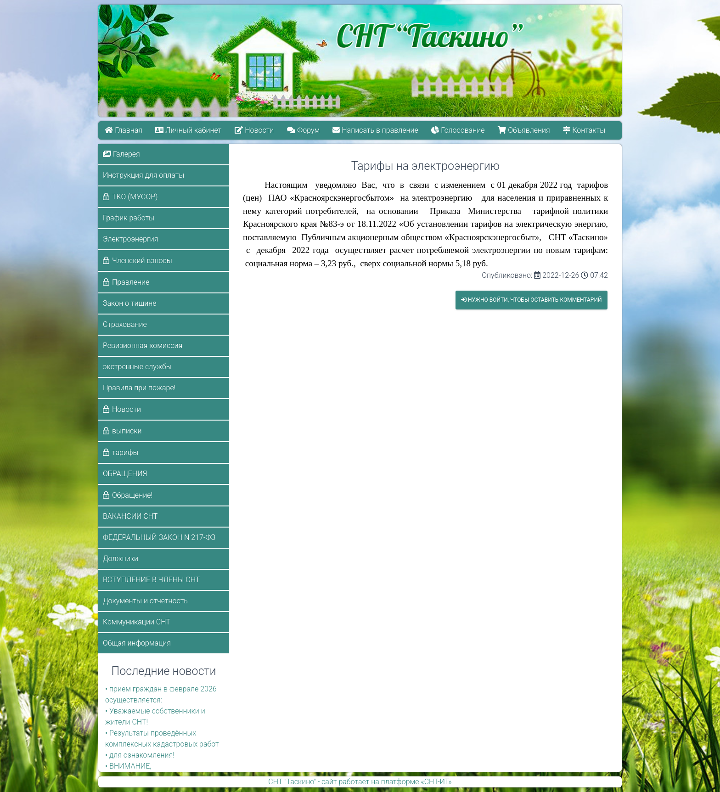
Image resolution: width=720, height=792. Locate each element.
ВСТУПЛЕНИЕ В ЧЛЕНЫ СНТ (151, 579)
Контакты (584, 130)
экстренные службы (137, 366)
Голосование (458, 130)
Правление (130, 282)
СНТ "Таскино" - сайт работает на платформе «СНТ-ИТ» (359, 781)
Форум (303, 130)
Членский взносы (142, 260)
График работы (128, 217)
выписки (126, 431)
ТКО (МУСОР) (135, 196)
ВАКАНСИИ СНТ (130, 516)
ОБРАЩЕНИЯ (125, 473)
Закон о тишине (129, 303)
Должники (120, 558)
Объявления (524, 130)
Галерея (121, 154)
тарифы (125, 452)
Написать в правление (375, 130)
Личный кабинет (189, 130)
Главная (123, 130)
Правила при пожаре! (139, 387)
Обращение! (132, 495)
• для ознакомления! (139, 755)
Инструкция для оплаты (143, 175)
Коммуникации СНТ (136, 622)
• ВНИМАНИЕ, (128, 766)
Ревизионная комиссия (142, 345)
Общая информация (137, 643)
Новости (254, 130)
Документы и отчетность (145, 600)
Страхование (125, 324)
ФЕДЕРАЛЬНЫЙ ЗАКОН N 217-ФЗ (159, 537)
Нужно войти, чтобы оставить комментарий (531, 300)
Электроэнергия (130, 239)
